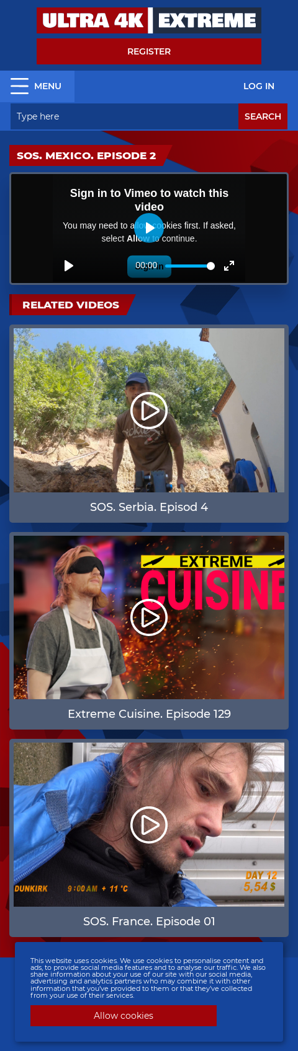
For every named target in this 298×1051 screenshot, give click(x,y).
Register (149, 51)
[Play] (69, 266)
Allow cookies (123, 1015)
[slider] (190, 266)
